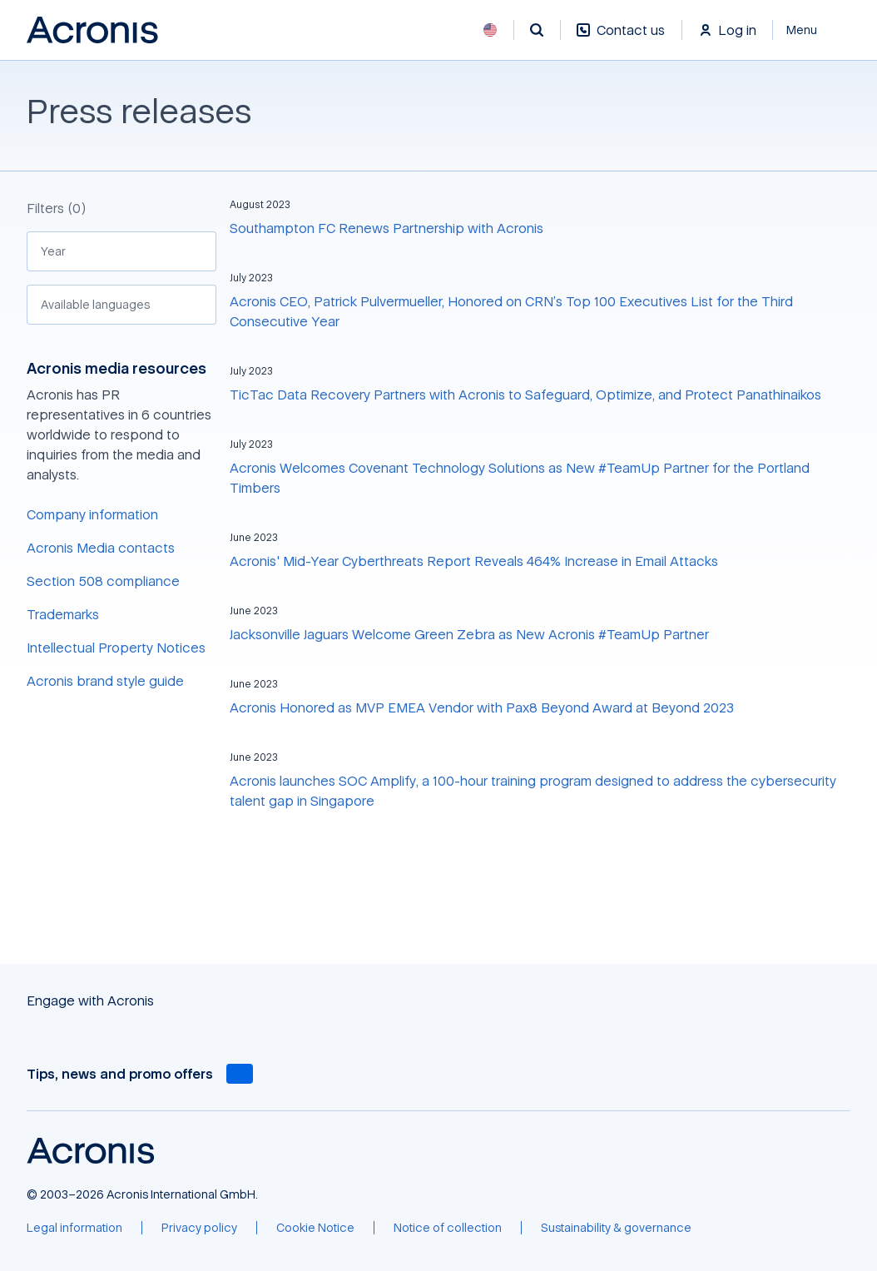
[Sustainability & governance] (616, 1228)
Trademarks (63, 614)
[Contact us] (621, 38)
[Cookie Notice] (315, 1228)
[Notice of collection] (448, 1228)
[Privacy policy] (199, 1228)
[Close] (811, 30)
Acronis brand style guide (105, 681)
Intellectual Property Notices (116, 647)
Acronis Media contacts (101, 548)
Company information (92, 514)
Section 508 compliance (103, 581)
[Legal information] (74, 1228)
